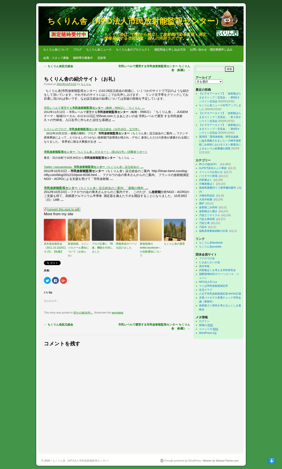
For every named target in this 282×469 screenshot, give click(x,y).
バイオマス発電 (209, 175)
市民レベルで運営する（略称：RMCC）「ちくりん (94, 107)
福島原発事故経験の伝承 (214, 230)
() (222, 164)
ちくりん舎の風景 (174, 243)
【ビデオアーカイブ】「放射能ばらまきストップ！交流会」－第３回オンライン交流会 (220, 117)
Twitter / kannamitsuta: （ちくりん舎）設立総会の (94, 167)
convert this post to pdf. (62, 209)
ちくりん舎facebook (211, 242)
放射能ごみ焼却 (209, 207)
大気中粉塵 (206, 199)
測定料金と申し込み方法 (170, 49)
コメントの (208, 329)
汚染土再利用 (207, 219)
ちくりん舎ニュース (99, 49)
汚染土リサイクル (210, 215)
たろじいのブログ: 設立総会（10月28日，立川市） (92, 129)
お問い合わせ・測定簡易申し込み (211, 49)
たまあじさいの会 (209, 262)
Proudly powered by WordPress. (183, 460)
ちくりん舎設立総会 (58, 66)
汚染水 (203, 227)
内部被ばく (206, 179)
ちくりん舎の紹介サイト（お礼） (81, 79)
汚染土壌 (205, 223)
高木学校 (204, 266)
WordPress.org (208, 332)
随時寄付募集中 (83, 58)
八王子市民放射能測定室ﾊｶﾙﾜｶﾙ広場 (221, 293)
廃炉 (202, 203)
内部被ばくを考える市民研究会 (217, 270)
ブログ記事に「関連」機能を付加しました (102, 247)
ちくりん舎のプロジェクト (133, 49)
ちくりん (86, 84)
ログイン (204, 321)
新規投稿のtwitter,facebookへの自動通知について (150, 249)
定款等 (101, 58)
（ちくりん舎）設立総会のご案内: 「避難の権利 (96, 188)
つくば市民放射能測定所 (213, 285)
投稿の (206, 325)
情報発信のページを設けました (126, 245)
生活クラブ (205, 289)
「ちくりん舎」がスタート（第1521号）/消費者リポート (96, 151)
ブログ (77, 49)
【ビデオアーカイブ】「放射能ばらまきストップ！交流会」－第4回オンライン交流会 (220, 128)
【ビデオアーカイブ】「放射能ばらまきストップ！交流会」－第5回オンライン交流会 (220, 97)
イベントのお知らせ (211, 172)
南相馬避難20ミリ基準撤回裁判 (218, 187)
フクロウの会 (207, 258)
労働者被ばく (207, 183)
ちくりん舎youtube (210, 246)
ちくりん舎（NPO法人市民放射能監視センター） (135, 21)
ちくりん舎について (56, 49)
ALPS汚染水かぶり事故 (213, 168)
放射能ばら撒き (209, 211)
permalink (117, 312)
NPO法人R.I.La (208, 281)
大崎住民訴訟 (207, 195)
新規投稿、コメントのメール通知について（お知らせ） (78, 249)
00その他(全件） (83, 312)
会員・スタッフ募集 (56, 58)
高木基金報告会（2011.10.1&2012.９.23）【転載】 (55, 247)
